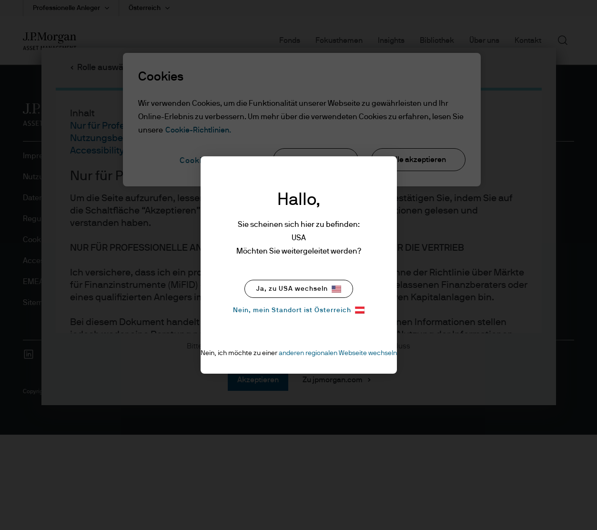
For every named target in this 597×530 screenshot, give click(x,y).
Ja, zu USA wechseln (298, 289)
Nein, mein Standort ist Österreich (298, 310)
